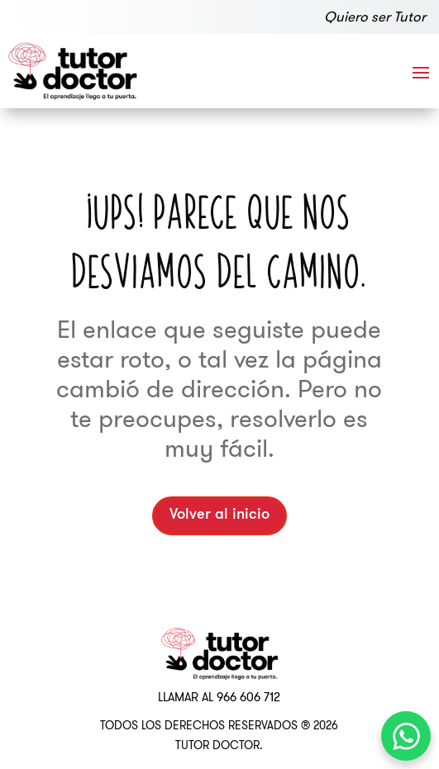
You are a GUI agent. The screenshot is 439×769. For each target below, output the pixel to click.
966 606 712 (248, 697)
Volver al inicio (219, 515)
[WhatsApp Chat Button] (406, 736)
